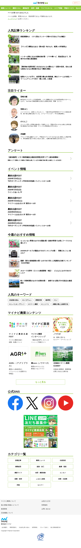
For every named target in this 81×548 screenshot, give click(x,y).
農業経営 (26, 8)
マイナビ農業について (8, 502)
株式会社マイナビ (6, 524)
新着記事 (18, 461)
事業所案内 (13, 528)
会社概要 (4, 528)
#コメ (56, 301)
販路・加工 (40, 467)
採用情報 (34, 528)
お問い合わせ (46, 509)
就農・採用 (18, 479)
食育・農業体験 (40, 473)
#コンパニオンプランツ (17, 305)
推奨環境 (4, 509)
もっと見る (40, 383)
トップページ (12, 19)
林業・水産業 (62, 479)
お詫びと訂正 (46, 502)
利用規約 (44, 506)
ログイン (76, 3)
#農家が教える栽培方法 (60, 305)
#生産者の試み (14, 301)
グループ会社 (44, 528)
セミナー (40, 486)
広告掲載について (7, 513)
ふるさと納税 (40, 479)
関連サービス (69, 8)
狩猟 (18, 486)
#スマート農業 (33, 305)
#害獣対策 (38, 301)
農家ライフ (18, 473)
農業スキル (17, 8)
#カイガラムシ (27, 301)
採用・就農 (35, 8)
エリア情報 (58, 8)
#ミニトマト (45, 305)
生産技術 (63, 461)
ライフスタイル (46, 8)
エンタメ (63, 473)
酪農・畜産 (62, 467)
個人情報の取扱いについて (10, 506)
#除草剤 (47, 301)
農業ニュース (6, 8)
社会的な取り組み (24, 528)
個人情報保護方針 (56, 528)
